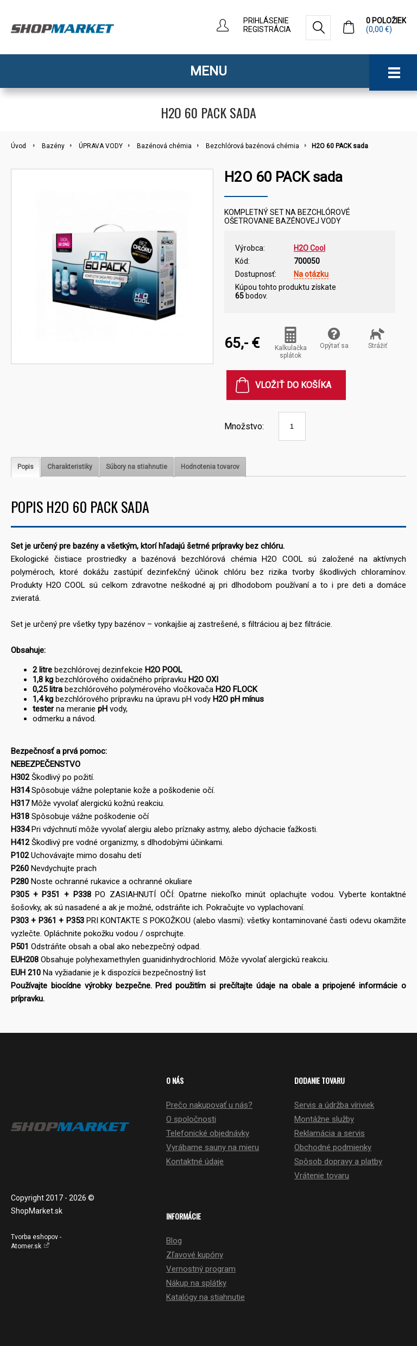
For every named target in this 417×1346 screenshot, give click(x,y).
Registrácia (267, 29)
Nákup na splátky (196, 1283)
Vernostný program (201, 1269)
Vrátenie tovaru (321, 1175)
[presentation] (25, 467)
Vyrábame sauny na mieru (212, 1147)
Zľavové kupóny (194, 1255)
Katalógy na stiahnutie (205, 1297)
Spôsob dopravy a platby (338, 1161)
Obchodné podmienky (332, 1147)
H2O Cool (309, 248)
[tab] (25, 467)
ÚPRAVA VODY (101, 146)
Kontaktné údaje (195, 1161)
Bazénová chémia (164, 146)
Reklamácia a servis (329, 1133)
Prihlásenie (266, 20)
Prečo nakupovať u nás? (209, 1105)
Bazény (53, 146)
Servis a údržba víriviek (334, 1105)
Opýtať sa (334, 338)
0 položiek (386, 25)
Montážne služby (324, 1119)
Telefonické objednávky (207, 1133)
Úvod (18, 146)
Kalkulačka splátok (290, 343)
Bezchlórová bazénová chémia (252, 146)
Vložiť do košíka (293, 385)
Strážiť (377, 338)
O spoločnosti (191, 1119)
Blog (174, 1241)
